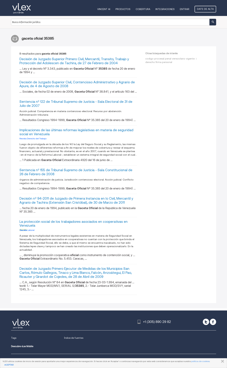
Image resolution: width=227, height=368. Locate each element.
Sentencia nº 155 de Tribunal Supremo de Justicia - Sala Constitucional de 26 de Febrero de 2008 (75, 172)
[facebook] (213, 322)
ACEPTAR (8, 365)
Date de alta (205, 9)
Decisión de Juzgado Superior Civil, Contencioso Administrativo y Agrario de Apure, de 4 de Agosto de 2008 (77, 84)
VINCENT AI (103, 9)
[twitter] (206, 322)
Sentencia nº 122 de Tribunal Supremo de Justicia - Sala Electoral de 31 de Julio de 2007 (75, 104)
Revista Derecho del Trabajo (32, 138)
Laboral (27, 230)
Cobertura (143, 9)
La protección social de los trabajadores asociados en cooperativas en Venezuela (73, 224)
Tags (13, 338)
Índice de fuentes (73, 338)
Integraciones (165, 9)
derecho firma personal (158, 62)
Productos (123, 9)
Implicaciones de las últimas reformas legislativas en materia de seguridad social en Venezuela (76, 132)
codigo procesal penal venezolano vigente (170, 58)
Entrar (184, 9)
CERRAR (221, 361)
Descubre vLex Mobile (22, 346)
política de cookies (200, 361)
